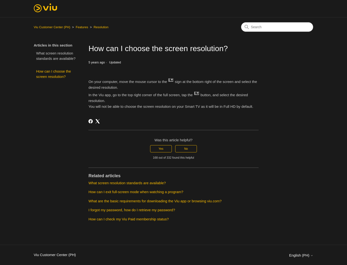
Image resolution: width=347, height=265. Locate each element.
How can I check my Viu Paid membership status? (128, 219)
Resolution (100, 27)
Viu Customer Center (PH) (52, 27)
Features (82, 27)
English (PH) (301, 255)
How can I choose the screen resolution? (53, 74)
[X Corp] (97, 121)
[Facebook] (90, 121)
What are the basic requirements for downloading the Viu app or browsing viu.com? (155, 201)
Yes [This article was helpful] (161, 148)
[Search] (277, 27)
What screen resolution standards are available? (55, 56)
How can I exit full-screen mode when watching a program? (135, 192)
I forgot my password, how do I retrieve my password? (131, 210)
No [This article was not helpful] (186, 148)
